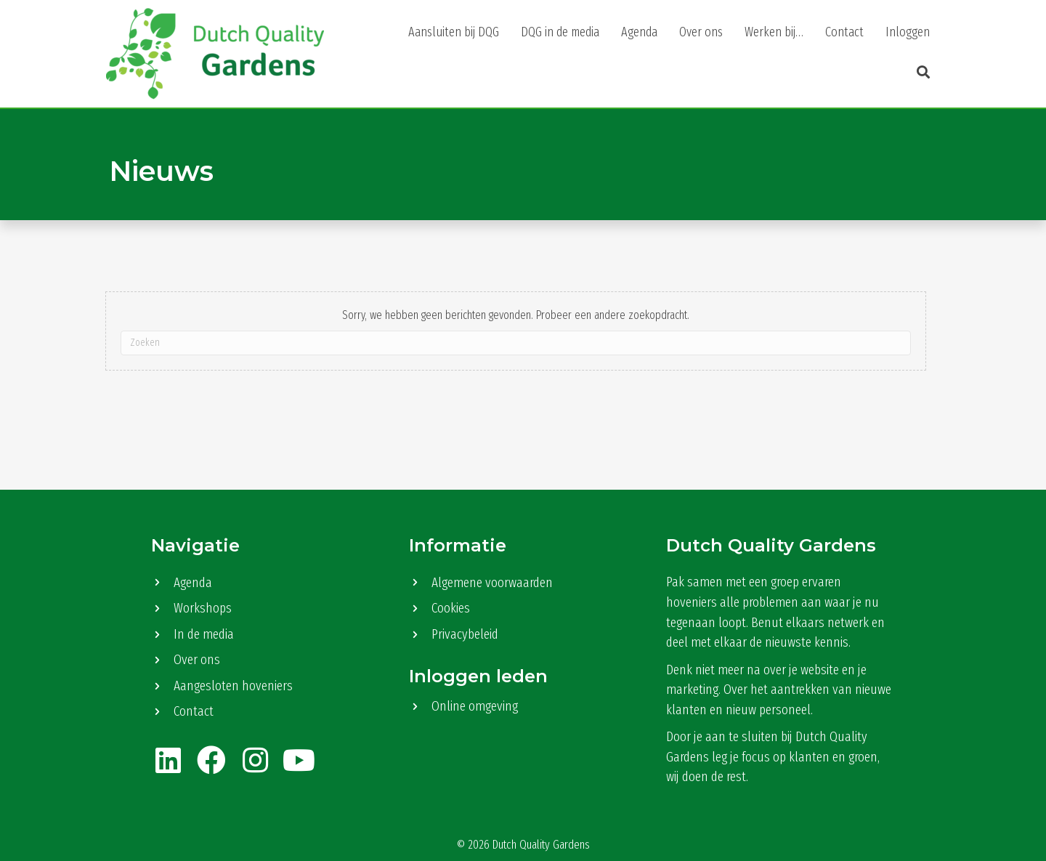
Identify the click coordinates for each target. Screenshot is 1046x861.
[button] (919, 72)
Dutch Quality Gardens (541, 844)
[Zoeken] (516, 343)
